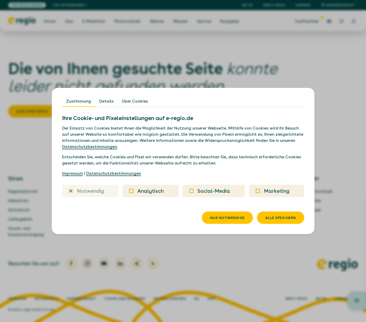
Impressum (72, 173)
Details (106, 101)
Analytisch (146, 191)
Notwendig (86, 191)
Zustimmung (78, 101)
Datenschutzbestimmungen (89, 146)
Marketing (272, 191)
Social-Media (209, 191)
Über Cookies (135, 101)
